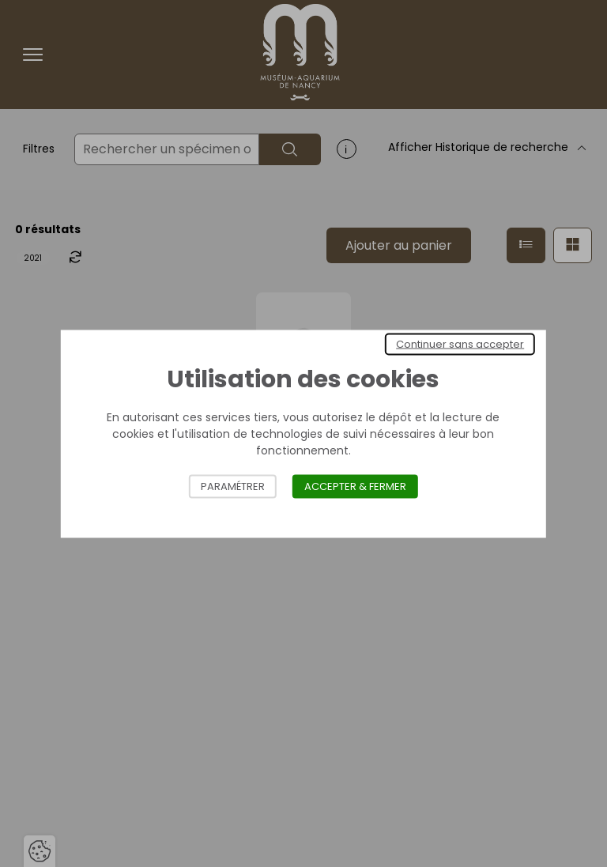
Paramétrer (233, 485)
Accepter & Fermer (355, 485)
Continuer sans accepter (460, 343)
